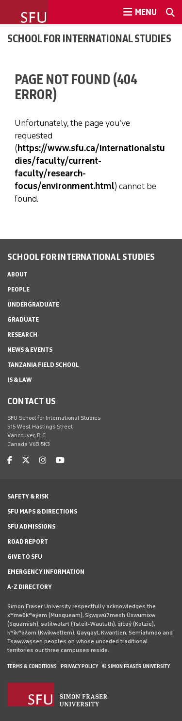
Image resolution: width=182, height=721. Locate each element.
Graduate (23, 319)
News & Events (29, 349)
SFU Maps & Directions (42, 511)
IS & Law (19, 380)
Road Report (27, 541)
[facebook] (9, 460)
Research (22, 334)
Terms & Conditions (32, 666)
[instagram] (42, 460)
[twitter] (26, 460)
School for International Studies (89, 38)
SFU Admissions (31, 526)
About (17, 274)
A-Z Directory (29, 587)
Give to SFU (24, 556)
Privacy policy (79, 666)
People (18, 289)
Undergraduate (33, 304)
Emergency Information (45, 571)
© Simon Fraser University (136, 666)
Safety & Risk (28, 496)
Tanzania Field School (43, 364)
